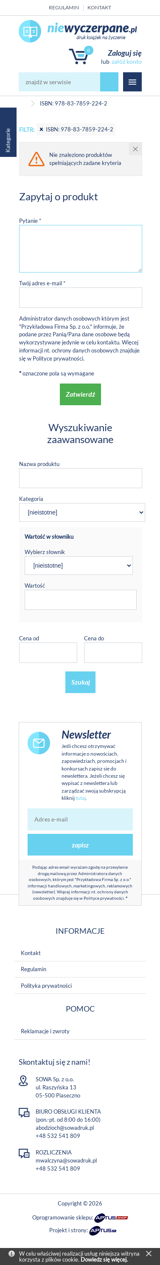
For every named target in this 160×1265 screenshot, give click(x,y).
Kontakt (99, 7)
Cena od (29, 638)
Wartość (35, 585)
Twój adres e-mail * (42, 283)
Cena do (94, 638)
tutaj (81, 798)
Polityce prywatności (58, 358)
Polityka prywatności (46, 985)
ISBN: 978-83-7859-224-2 (76, 129)
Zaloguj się (125, 52)
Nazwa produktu (39, 464)
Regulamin (64, 7)
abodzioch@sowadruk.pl (65, 1127)
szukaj (109, 81)
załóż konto (127, 61)
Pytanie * (30, 220)
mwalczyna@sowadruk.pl (66, 1160)
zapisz (80, 845)
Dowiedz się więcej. (104, 1259)
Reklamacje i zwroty (45, 1031)
